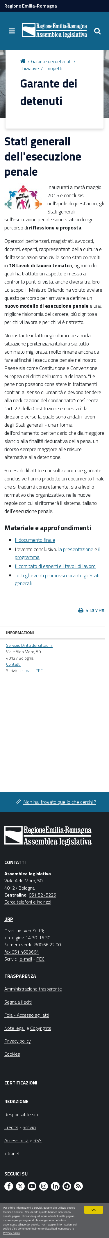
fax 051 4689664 (21, 951)
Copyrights (40, 1028)
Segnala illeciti (18, 1001)
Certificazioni (20, 1082)
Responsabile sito (22, 1114)
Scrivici (29, 1127)
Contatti (13, 664)
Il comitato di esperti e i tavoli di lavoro (55, 566)
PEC (39, 670)
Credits (11, 1127)
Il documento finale (35, 540)
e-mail (26, 670)
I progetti (53, 68)
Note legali (14, 1028)
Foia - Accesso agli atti (26, 1014)
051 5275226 (42, 894)
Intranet (12, 1153)
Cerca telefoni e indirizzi (27, 901)
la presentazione (75, 549)
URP (8, 918)
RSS (37, 1140)
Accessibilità (16, 1140)
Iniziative (30, 68)
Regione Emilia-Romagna (30, 5)
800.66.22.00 (48, 944)
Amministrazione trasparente (33, 988)
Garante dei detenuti (51, 61)
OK (94, 1209)
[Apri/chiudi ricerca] (97, 31)
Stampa (95, 610)
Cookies (12, 1053)
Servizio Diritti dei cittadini (29, 645)
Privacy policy (11, 1233)
